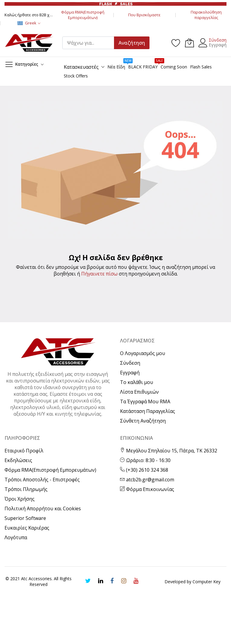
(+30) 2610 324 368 (144, 470)
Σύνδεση (217, 40)
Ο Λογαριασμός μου (142, 353)
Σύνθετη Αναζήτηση (143, 420)
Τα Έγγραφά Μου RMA (145, 401)
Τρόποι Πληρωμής (26, 489)
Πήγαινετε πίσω (99, 273)
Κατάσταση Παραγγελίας (147, 411)
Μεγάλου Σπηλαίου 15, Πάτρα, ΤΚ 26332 (168, 450)
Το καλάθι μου (136, 382)
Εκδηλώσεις (18, 460)
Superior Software (25, 518)
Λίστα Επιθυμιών (139, 392)
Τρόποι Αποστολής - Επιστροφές (42, 479)
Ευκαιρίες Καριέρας (27, 527)
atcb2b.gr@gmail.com (147, 479)
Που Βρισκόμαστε (144, 14)
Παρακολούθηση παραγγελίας (206, 14)
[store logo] (29, 42)
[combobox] (90, 42)
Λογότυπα (16, 537)
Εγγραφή (217, 45)
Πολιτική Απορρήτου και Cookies (43, 508)
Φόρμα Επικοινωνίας (147, 489)
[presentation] (45, 608)
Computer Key (206, 581)
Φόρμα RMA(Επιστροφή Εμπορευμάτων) (82, 14)
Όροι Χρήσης (20, 499)
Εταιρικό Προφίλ (24, 450)
